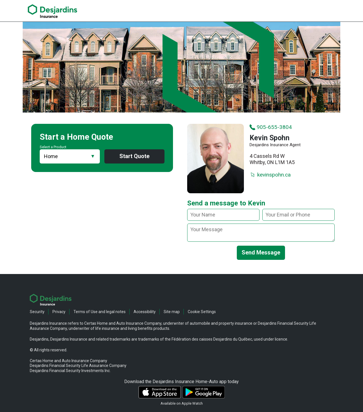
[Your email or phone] (298, 215)
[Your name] (223, 215)
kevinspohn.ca (270, 175)
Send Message (261, 252)
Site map (172, 311)
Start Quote (134, 156)
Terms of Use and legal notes (99, 311)
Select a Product (53, 147)
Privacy (59, 311)
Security (37, 311)
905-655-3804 (271, 127)
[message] (261, 233)
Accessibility (145, 311)
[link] (52, 11)
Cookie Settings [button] (202, 311)
